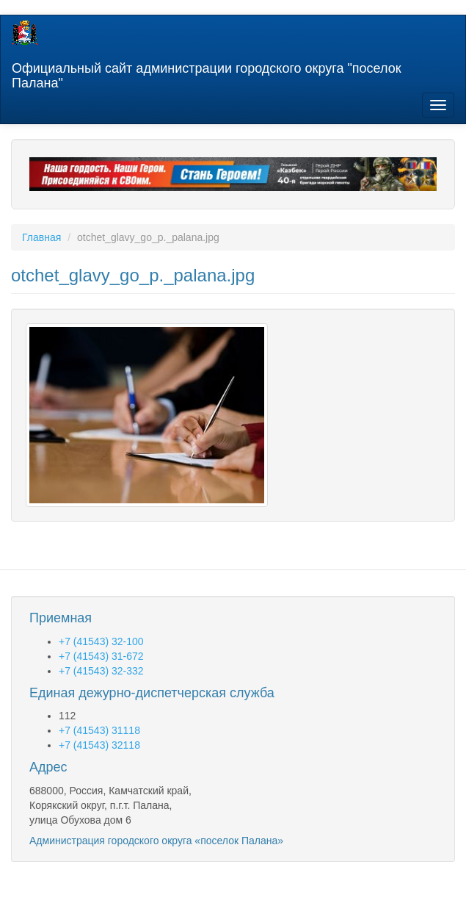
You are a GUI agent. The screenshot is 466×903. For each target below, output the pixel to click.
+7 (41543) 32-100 (101, 641)
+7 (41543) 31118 (99, 730)
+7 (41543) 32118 (99, 745)
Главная (41, 237)
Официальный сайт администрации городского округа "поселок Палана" (206, 74)
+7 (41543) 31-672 (101, 656)
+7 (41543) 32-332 (101, 671)
